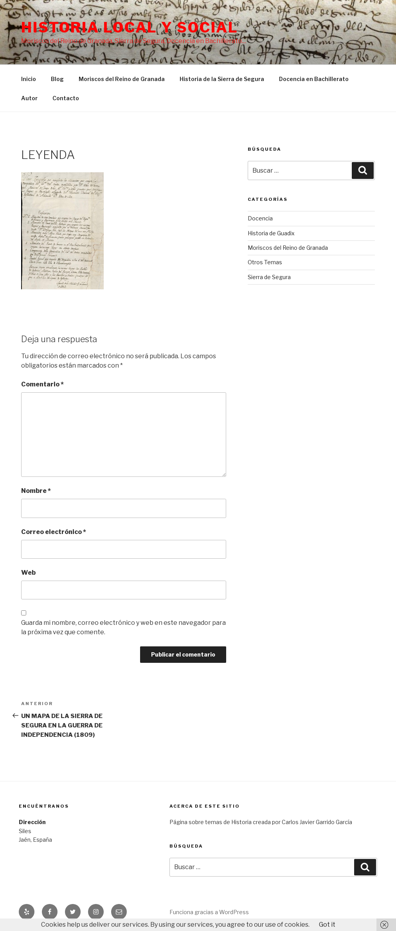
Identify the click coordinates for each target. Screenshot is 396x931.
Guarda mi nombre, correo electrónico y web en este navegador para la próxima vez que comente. (123, 627)
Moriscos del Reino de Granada (122, 79)
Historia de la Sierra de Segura (222, 79)
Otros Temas (265, 262)
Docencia (260, 218)
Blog (57, 79)
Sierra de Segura (269, 277)
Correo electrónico (53, 532)
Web (28, 572)
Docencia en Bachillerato (314, 79)
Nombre (36, 490)
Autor (29, 98)
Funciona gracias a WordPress (209, 912)
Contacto (65, 98)
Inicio (28, 79)
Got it (327, 924)
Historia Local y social (129, 27)
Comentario (42, 384)
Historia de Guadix (271, 233)
